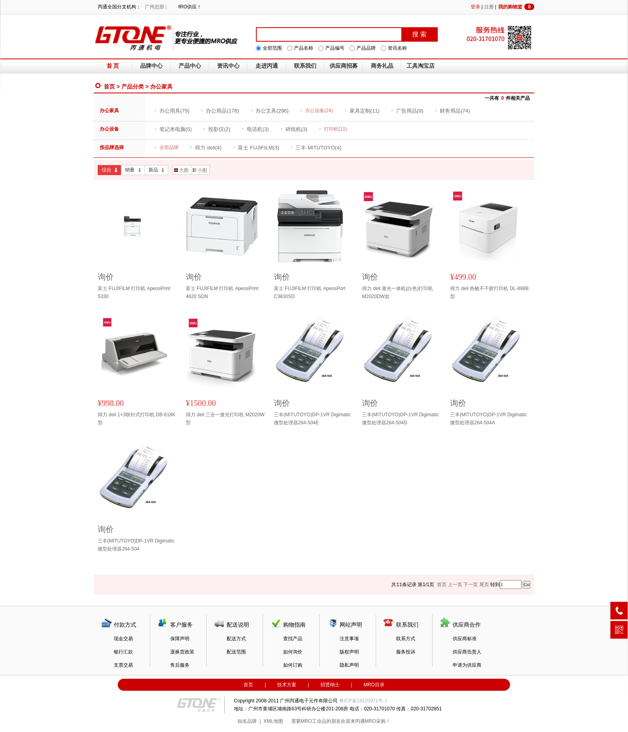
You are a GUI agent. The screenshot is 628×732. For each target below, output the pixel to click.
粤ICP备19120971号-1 (363, 701)
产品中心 (190, 66)
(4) (205, 148)
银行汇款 (123, 652)
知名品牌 (247, 721)
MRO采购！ (377, 721)
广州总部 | (155, 7)
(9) (407, 111)
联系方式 (405, 638)
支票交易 (123, 665)
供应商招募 (344, 66)
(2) (216, 129)
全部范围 (272, 48)
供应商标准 (465, 638)
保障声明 (179, 638)
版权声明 (349, 652)
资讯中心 (228, 66)
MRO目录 (374, 685)
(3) (255, 129)
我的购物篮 (516, 7)
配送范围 (236, 652)
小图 (200, 170)
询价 (106, 276)
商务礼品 (382, 66)
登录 (475, 7)
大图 (181, 170)
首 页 (113, 66)
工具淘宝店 (421, 66)
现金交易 (123, 638)
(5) (173, 129)
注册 (489, 7)
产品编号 (334, 48)
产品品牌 (366, 48)
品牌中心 (151, 66)
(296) (269, 111)
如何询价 (292, 652)
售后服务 (179, 665)
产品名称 (303, 48)
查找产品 (292, 638)
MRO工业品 (313, 721)
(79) (171, 111)
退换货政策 (182, 652)
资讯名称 (397, 48)
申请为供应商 (467, 665)
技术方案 (286, 685)
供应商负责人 (467, 652)
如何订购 (292, 665)
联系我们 (305, 66)
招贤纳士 (330, 685)
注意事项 (349, 638)
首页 (109, 86)
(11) (362, 111)
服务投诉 (405, 652)
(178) (220, 111)
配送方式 (236, 638)
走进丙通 (267, 66)
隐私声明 (349, 665)
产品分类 (132, 86)
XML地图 (273, 721)
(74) (452, 111)
